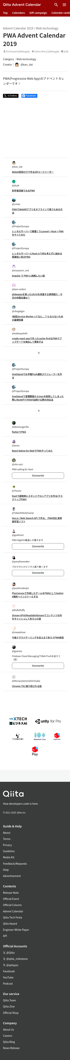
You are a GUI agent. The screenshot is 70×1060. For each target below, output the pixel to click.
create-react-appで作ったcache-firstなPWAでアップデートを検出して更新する (37, 340)
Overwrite (38, 475)
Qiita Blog (9, 1042)
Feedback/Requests (15, 863)
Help (6, 870)
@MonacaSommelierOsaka (26, 678)
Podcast (8, 983)
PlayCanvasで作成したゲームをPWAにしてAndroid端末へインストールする (37, 594)
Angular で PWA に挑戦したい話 (28, 275)
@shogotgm (18, 309)
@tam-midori (19, 287)
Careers (7, 1035)
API (5, 936)
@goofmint (18, 533)
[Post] (10, 96)
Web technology (47, 28)
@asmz (16, 443)
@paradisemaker (21, 559)
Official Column (12, 905)
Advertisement (12, 876)
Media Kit (8, 857)
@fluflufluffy (18, 608)
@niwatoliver (19, 630)
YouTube (8, 977)
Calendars (18, 13)
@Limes (16, 202)
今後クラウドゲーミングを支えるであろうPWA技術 (38, 637)
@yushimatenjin (20, 586)
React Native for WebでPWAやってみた (32, 450)
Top (5, 13)
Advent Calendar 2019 (18, 28)
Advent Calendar (13, 911)
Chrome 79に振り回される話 (27, 686)
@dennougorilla (20, 424)
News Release (11, 1048)
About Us (8, 1029)
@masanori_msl (20, 268)
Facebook (9, 971)
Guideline (9, 851)
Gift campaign (38, 13)
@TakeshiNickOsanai (23, 510)
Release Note (11, 892)
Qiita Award (10, 923)
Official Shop (10, 1013)
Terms (6, 839)
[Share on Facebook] (29, 96)
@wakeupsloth (19, 331)
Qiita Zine (9, 1006)
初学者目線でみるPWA (23, 190)
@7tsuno (16, 488)
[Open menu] (64, 5)
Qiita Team (9, 1000)
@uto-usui (17, 462)
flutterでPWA (19, 431)
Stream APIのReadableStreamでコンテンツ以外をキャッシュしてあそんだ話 (37, 617)
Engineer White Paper (16, 930)
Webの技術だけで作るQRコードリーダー (33, 171)
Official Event (11, 899)
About (6, 832)
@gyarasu (17, 649)
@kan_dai (17, 164)
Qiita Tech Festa (12, 917)
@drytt (15, 183)
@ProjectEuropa (20, 224)
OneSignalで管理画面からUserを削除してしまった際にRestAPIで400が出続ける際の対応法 (38, 398)
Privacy (7, 845)
